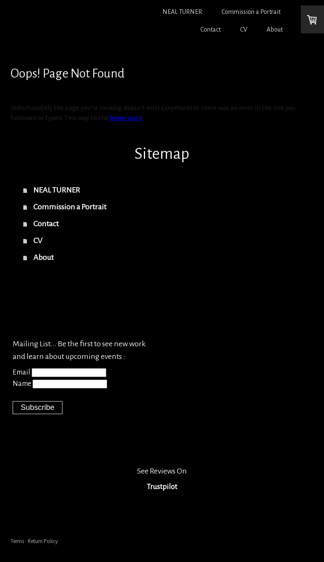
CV (243, 29)
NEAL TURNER (182, 11)
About (275, 29)
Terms (17, 541)
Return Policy (43, 541)
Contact (210, 29)
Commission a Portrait (251, 11)
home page (126, 117)
